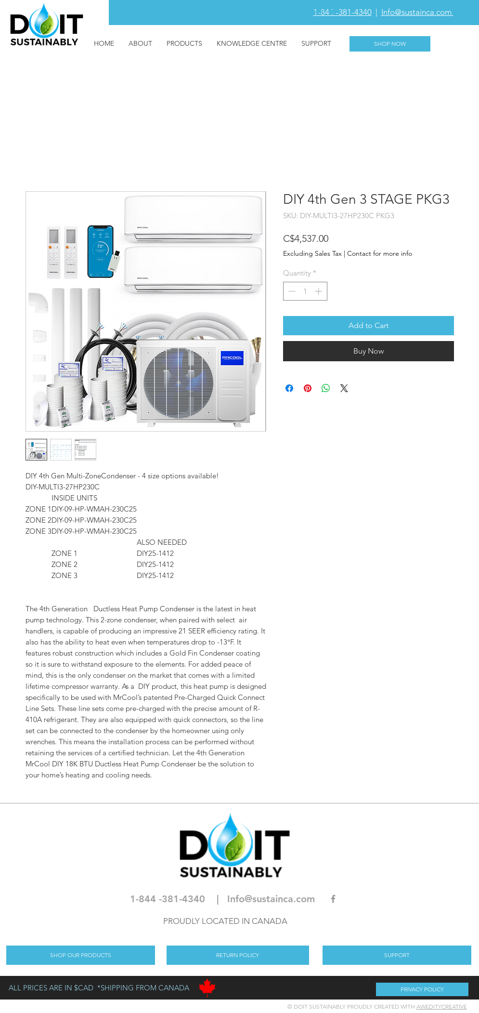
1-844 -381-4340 (342, 12)
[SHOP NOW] (390, 44)
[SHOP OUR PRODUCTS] (80, 955)
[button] (324, 12)
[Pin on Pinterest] (307, 388)
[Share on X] (344, 388)
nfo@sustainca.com (272, 899)
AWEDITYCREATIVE (441, 1006)
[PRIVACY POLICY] (422, 989)
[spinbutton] (305, 291)
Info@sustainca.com (417, 12)
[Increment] (319, 291)
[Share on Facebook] (289, 388)
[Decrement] (291, 291)
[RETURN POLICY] (238, 955)
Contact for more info (379, 253)
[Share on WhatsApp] (326, 388)
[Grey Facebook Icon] (333, 899)
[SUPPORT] (397, 955)
